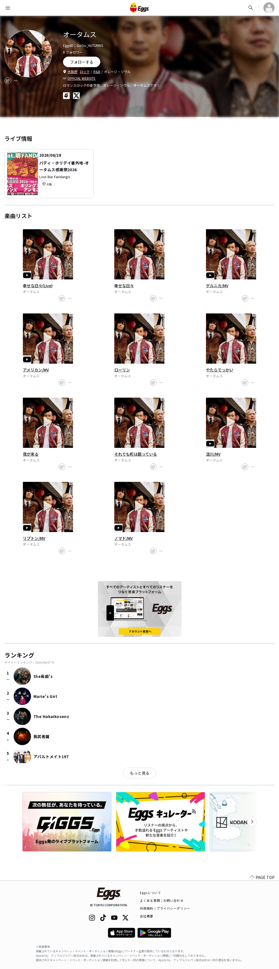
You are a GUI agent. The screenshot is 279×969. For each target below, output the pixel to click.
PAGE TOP (262, 877)
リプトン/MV (34, 538)
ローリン (122, 370)
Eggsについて (150, 892)
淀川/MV (213, 454)
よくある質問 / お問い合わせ (162, 900)
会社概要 (146, 916)
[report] (15, 80)
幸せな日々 (124, 285)
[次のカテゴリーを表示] (252, 822)
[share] (7, 80)
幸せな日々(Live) (38, 285)
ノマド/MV (123, 538)
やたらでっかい (219, 370)
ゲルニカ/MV (217, 285)
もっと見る (139, 773)
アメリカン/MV (36, 370)
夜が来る (30, 454)
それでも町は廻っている (135, 454)
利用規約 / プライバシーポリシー (165, 908)
